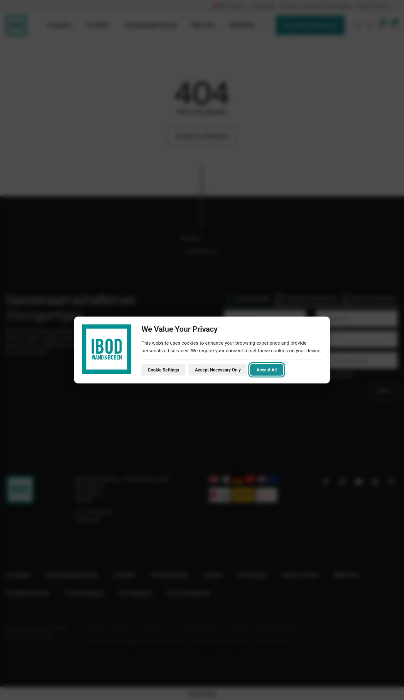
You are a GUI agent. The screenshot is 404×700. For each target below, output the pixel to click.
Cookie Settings (163, 369)
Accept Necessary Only (218, 369)
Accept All (267, 369)
